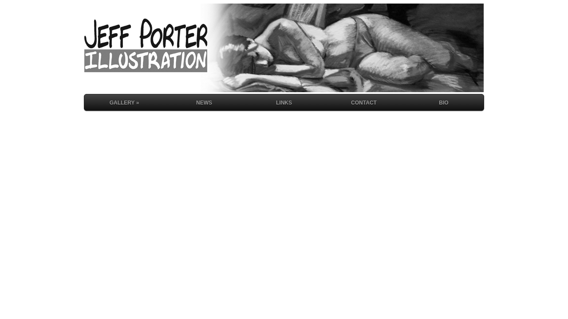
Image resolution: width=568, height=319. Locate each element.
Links (284, 103)
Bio (443, 103)
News (204, 103)
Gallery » (124, 103)
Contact (364, 103)
